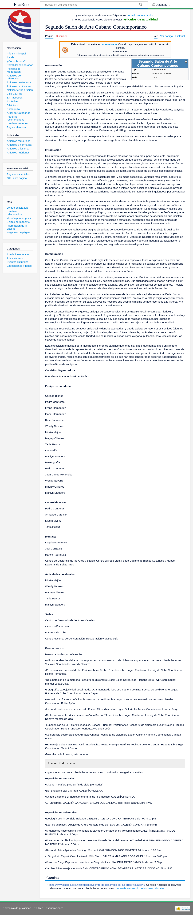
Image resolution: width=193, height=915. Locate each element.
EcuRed (21, 4)
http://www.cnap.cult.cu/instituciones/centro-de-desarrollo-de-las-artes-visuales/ (96, 884)
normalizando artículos (140, 15)
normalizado (109, 44)
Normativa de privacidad (17, 908)
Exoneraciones (54, 908)
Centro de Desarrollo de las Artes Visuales (139, 888)
